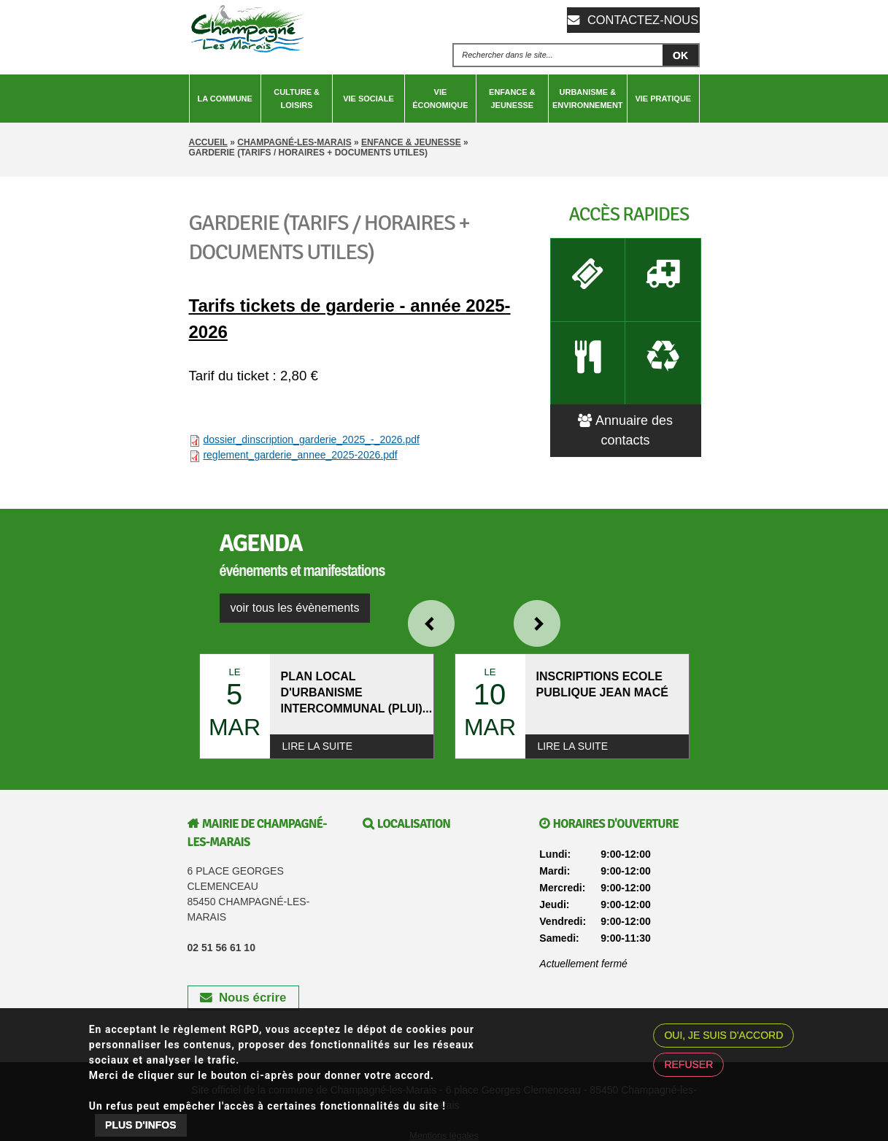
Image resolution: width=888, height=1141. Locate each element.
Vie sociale (368, 98)
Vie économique (440, 99)
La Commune (225, 98)
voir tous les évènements (295, 608)
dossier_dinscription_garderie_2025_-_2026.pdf (311, 439)
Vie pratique (663, 98)
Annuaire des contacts (625, 404)
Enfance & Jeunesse (512, 99)
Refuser (688, 1064)
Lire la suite (317, 746)
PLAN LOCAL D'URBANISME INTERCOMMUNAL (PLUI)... (357, 692)
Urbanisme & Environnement (587, 99)
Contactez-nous (641, 20)
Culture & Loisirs (297, 99)
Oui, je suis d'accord (723, 1035)
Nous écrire (243, 998)
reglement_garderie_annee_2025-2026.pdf (300, 455)
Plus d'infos (140, 1125)
